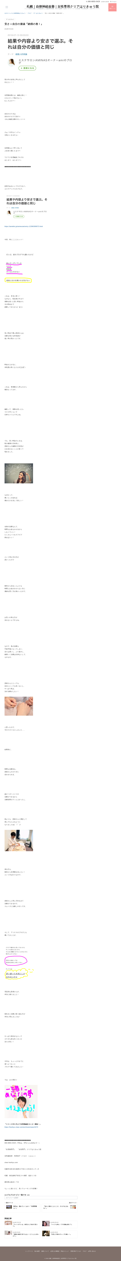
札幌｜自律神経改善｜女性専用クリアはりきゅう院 (63, 6)
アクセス (113, 1)
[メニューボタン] (7, 7)
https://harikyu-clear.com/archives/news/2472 (21, 1127)
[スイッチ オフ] (112, 7)
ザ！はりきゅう (10, 19)
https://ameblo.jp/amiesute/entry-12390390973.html (24, 226)
